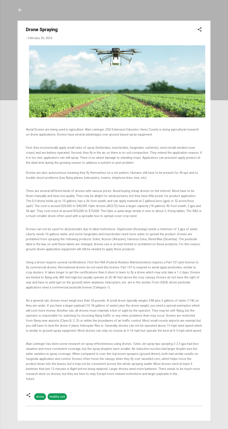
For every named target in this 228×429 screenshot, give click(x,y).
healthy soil (57, 397)
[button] (199, 30)
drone (40, 397)
